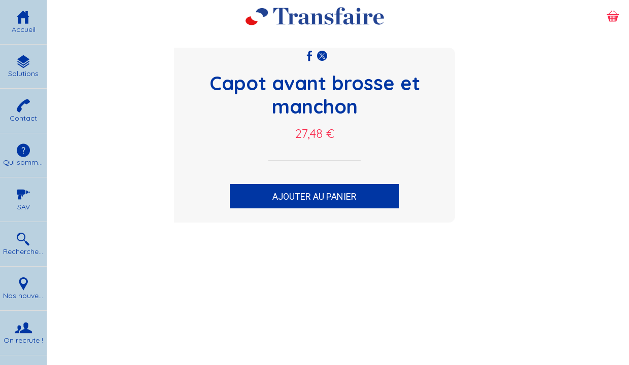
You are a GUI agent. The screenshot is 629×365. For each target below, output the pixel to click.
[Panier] (613, 16)
